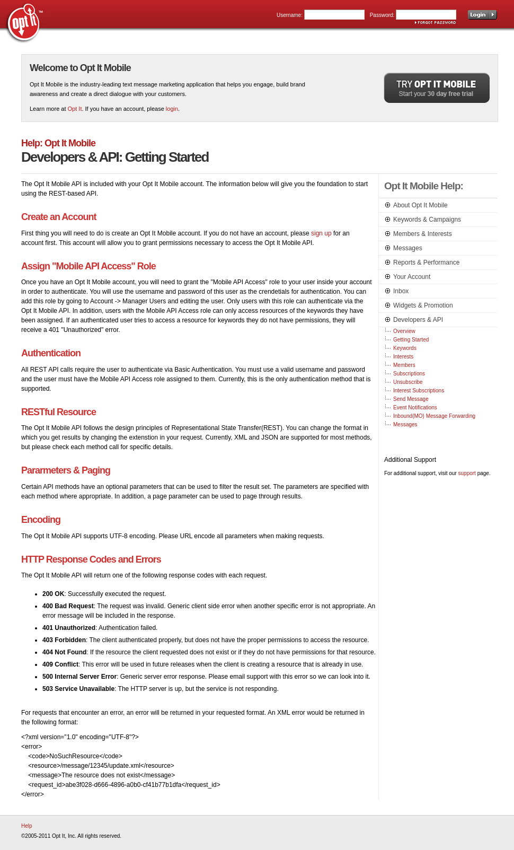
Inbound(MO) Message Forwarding (434, 416)
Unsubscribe (408, 382)
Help (26, 826)
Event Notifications (415, 407)
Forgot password (435, 22)
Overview (404, 331)
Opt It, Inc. (24, 21)
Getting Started (411, 340)
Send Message (411, 399)
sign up (321, 233)
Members (404, 365)
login (172, 109)
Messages (405, 424)
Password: (382, 15)
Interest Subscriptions (418, 390)
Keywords (404, 348)
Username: (290, 15)
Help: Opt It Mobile (58, 143)
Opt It (75, 109)
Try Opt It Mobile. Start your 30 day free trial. (437, 88)
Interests (403, 357)
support (467, 473)
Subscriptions (409, 373)
